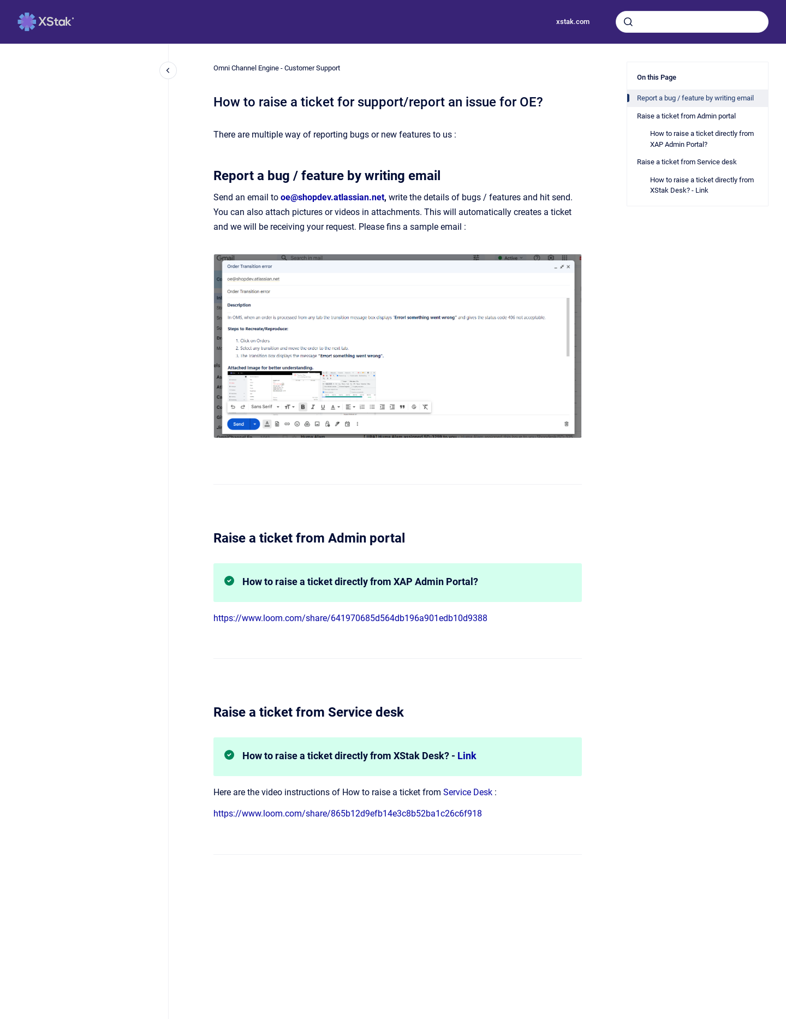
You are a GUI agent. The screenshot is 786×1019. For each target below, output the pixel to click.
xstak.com (573, 21)
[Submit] (628, 22)
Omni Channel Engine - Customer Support (276, 68)
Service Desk (467, 792)
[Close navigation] (168, 70)
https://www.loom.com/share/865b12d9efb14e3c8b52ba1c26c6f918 (347, 813)
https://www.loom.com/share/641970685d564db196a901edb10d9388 (350, 618)
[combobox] (692, 21)
